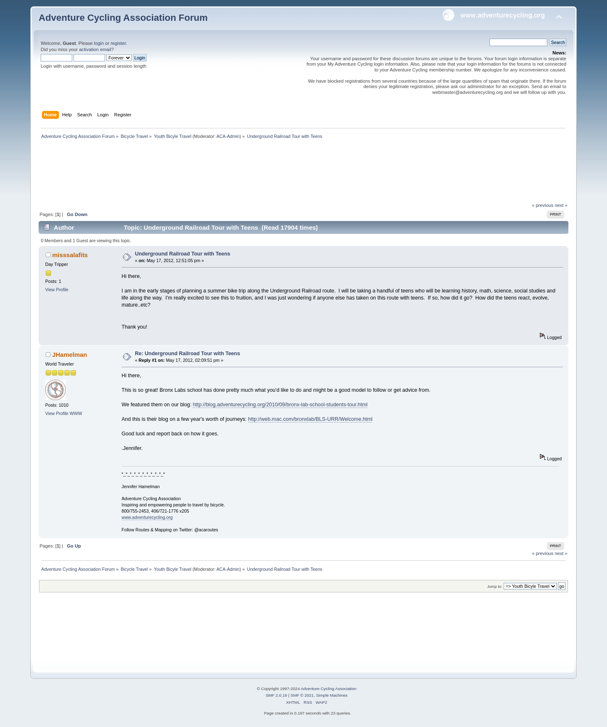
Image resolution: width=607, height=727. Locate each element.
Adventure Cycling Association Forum (123, 17)
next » (561, 205)
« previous (542, 205)
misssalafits (70, 254)
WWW (76, 413)
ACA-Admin (228, 136)
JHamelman (69, 354)
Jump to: (494, 586)
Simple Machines (332, 695)
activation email (95, 49)
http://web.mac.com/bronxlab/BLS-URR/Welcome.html (310, 419)
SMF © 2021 (302, 695)
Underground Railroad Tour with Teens (182, 254)
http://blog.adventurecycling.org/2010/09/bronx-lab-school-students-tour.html (280, 405)
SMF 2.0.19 (276, 695)
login (99, 43)
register (118, 43)
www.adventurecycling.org (147, 517)
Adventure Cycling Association (328, 688)
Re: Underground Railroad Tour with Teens (187, 353)
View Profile (57, 289)
